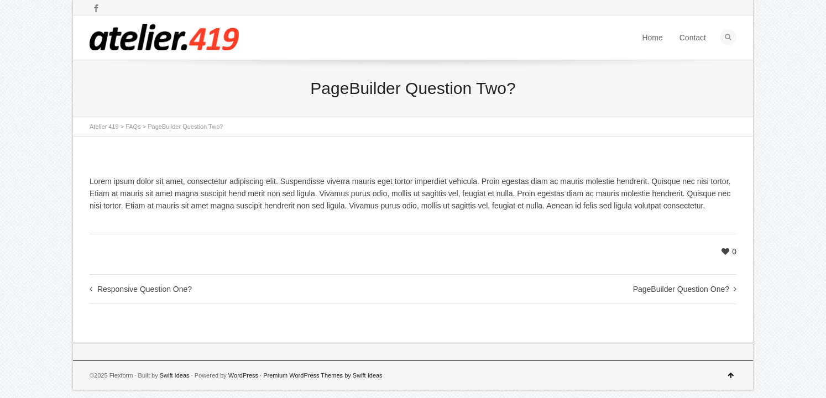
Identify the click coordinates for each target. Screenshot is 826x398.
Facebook (96, 8)
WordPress (243, 375)
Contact (692, 37)
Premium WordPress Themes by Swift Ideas (322, 375)
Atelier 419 (104, 126)
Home (652, 37)
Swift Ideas (175, 375)
